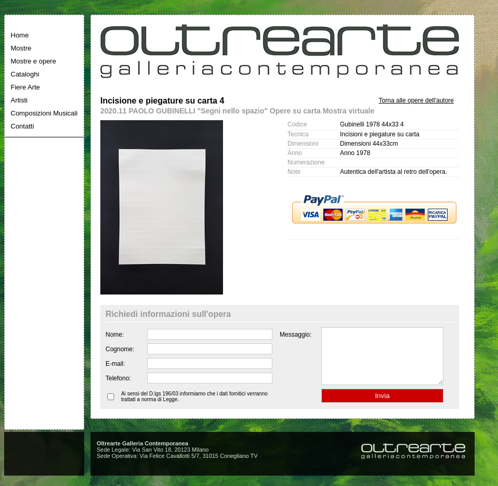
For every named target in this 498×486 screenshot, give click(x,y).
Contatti (22, 126)
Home (20, 35)
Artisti (19, 100)
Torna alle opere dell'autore (416, 100)
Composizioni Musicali (44, 113)
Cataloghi (25, 74)
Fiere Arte (25, 87)
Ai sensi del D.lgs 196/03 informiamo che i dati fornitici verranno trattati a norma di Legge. (194, 407)
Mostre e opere (33, 61)
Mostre (21, 48)
